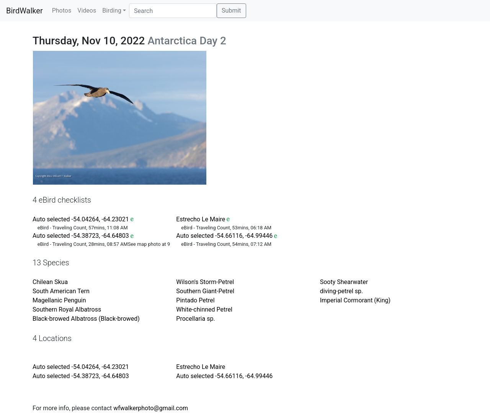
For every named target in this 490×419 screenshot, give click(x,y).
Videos (86, 10)
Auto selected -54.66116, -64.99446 (224, 235)
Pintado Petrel (195, 300)
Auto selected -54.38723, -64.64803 (81, 235)
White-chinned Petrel (204, 309)
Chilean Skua (50, 282)
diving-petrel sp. (341, 291)
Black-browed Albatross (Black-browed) (86, 318)
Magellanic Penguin (59, 300)
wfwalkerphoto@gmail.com (150, 408)
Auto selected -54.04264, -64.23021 (81, 219)
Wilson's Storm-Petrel (205, 282)
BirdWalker (24, 10)
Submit (231, 10)
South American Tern (61, 291)
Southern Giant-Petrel (205, 291)
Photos (62, 10)
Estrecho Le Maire (200, 219)
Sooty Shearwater (344, 282)
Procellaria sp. (195, 318)
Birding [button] (111, 10)
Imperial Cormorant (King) (355, 300)
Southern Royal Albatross (67, 309)
